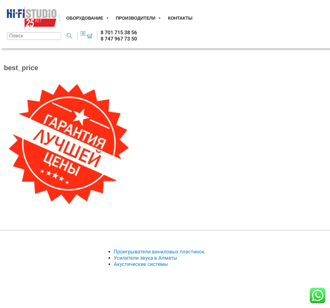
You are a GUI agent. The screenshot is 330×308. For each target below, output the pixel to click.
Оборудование (87, 18)
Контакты (180, 18)
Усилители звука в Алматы (145, 258)
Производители (139, 18)
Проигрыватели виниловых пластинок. (160, 252)
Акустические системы (141, 264)
